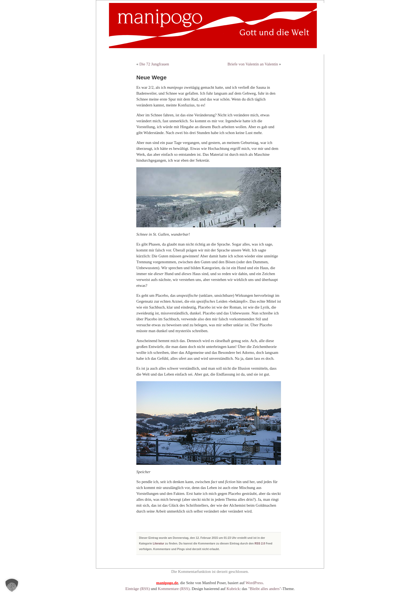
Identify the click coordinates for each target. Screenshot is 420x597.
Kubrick (233, 589)
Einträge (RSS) (137, 589)
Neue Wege (151, 77)
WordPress (254, 583)
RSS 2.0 (259, 543)
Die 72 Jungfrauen (154, 64)
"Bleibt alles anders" (264, 589)
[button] (12, 585)
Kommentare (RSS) (174, 589)
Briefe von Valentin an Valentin (252, 64)
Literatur (158, 543)
